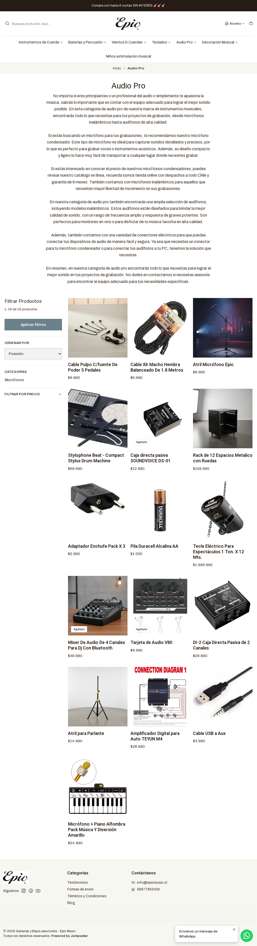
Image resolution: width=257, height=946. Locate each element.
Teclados (161, 42)
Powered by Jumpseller (69, 936)
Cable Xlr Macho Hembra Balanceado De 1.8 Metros (157, 373)
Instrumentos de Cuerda (41, 42)
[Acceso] (235, 23)
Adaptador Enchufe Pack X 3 (96, 552)
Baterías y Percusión (87, 42)
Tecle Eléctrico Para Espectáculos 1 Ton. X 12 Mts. (218, 558)
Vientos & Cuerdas (129, 42)
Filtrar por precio (33, 394)
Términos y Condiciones (86, 896)
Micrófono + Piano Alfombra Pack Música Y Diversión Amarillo (96, 836)
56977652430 (146, 889)
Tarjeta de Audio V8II (151, 648)
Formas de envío (80, 889)
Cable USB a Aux (209, 739)
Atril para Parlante (86, 739)
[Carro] (251, 23)
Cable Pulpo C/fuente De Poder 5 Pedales (92, 373)
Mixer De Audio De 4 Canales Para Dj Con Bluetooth (96, 651)
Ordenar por (17, 343)
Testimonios (77, 882)
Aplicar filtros (33, 324)
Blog (71, 903)
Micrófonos (14, 380)
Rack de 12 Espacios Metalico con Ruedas (222, 464)
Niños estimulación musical (128, 56)
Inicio (117, 68)
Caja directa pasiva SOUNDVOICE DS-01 (151, 464)
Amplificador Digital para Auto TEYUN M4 (155, 742)
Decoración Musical (220, 42)
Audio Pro (186, 42)
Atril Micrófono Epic (213, 370)
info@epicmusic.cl (149, 882)
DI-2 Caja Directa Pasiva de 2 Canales (221, 651)
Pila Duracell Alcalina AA (154, 552)
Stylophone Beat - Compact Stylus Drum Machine (96, 464)
